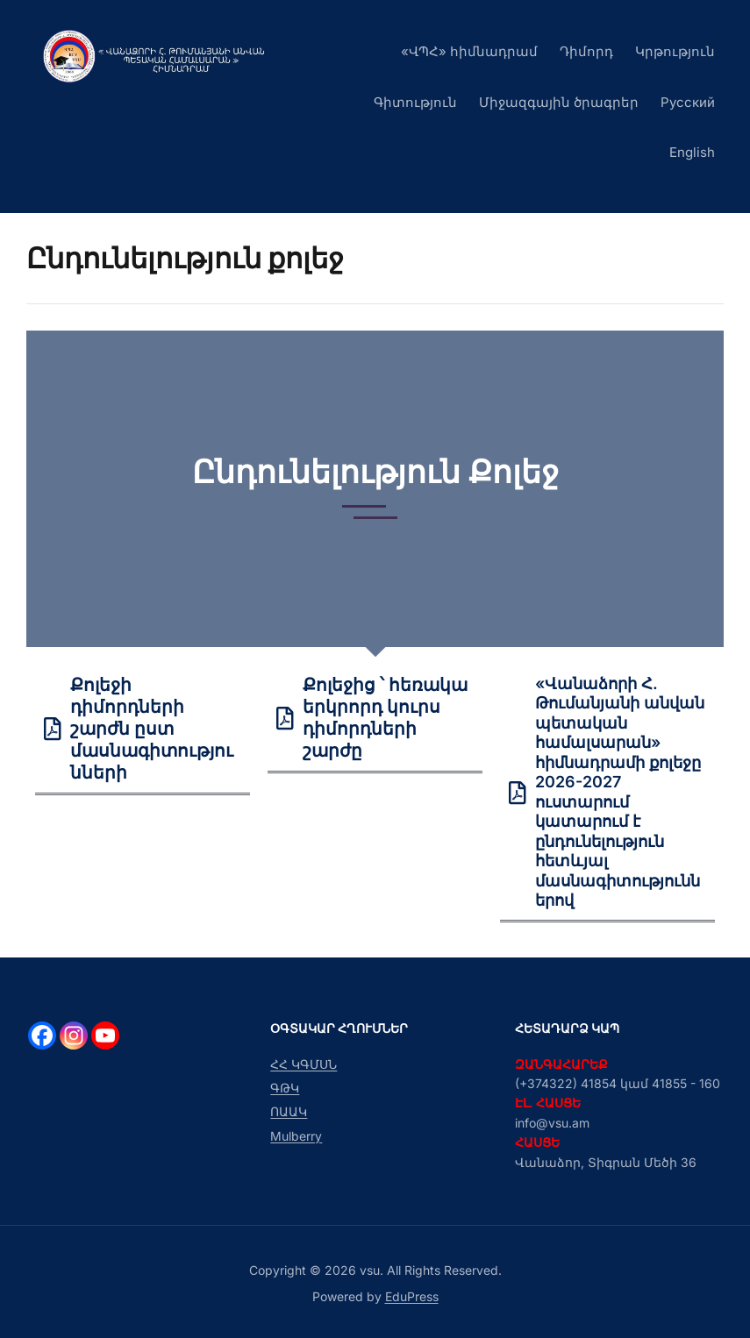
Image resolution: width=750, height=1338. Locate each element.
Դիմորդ (586, 51)
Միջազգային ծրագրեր (559, 102)
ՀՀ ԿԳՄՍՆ (303, 1064)
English (692, 152)
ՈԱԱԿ (288, 1111)
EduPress (412, 1296)
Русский (688, 102)
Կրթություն (675, 51)
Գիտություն (415, 102)
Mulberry (296, 1135)
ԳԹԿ (284, 1087)
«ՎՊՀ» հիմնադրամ (469, 51)
